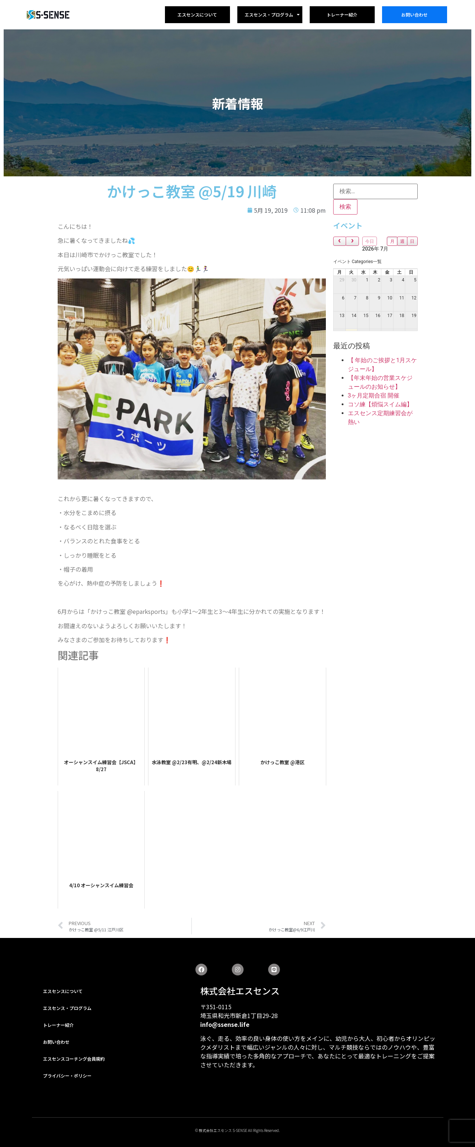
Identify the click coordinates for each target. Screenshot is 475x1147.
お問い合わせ (414, 14)
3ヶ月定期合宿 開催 (374, 395)
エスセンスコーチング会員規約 (74, 1059)
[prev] (339, 241)
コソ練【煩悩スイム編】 (380, 404)
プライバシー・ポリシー (67, 1075)
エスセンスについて (197, 14)
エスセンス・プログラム (272, 15)
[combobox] (357, 261)
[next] (352, 241)
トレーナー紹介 (342, 14)
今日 (369, 241)
